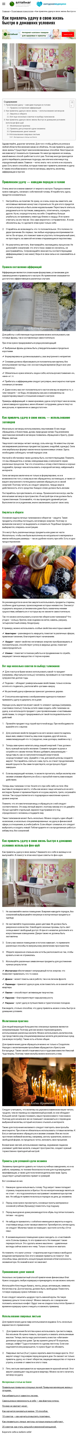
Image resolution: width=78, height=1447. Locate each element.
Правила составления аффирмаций (25, 108)
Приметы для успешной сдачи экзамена (27, 129)
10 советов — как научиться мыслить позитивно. (26, 1416)
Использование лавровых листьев (25, 134)
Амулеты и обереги (18, 114)
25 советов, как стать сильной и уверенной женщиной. (29, 1427)
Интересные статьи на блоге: (26, 137)
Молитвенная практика (20, 126)
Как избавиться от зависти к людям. (20, 1395)
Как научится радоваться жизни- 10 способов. (25, 1411)
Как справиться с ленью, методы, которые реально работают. (33, 1421)
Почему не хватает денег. (15, 1406)
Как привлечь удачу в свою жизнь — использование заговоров (35, 111)
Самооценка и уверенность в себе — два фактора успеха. (30, 1401)
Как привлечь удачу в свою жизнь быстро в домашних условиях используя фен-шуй (35, 121)
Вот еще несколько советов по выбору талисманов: (32, 117)
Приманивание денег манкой (23, 131)
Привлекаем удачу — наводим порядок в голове (28, 105)
